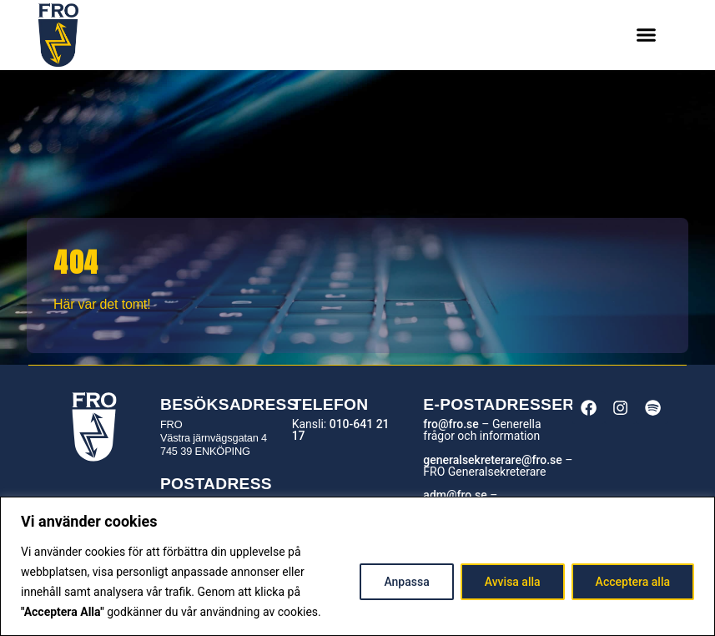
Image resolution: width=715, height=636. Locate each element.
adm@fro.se (454, 495)
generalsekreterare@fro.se (492, 460)
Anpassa (406, 581)
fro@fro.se (450, 424)
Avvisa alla (513, 581)
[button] (646, 35)
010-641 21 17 (341, 429)
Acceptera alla (633, 581)
